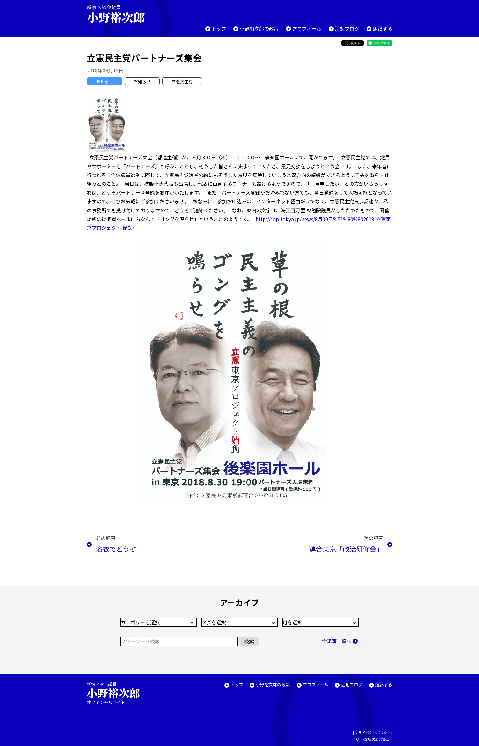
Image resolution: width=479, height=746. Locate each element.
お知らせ (104, 81)
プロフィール (306, 28)
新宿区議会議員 (121, 14)
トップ (218, 28)
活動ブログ (347, 28)
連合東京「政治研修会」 (346, 549)
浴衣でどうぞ (116, 549)
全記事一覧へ (336, 640)
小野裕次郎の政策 (259, 28)
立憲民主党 (182, 81)
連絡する (382, 28)
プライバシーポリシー (372, 732)
